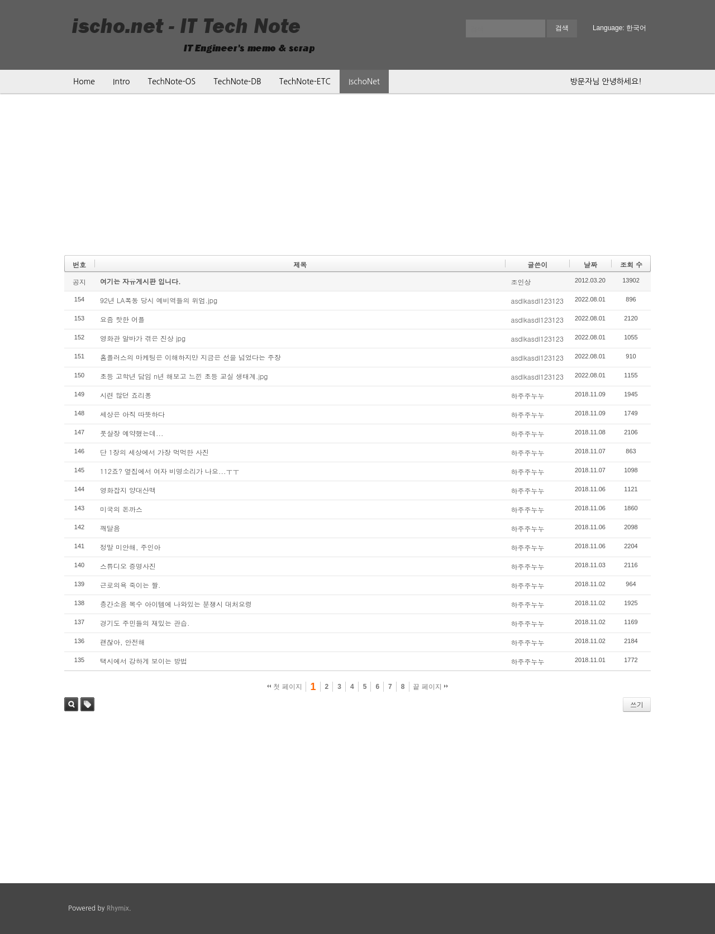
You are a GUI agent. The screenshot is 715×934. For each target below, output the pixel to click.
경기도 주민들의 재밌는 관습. (145, 623)
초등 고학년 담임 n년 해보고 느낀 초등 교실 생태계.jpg (184, 376)
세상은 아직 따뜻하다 (132, 414)
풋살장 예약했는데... (132, 433)
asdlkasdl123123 (537, 300)
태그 (87, 704)
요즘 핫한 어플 (122, 319)
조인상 (521, 281)
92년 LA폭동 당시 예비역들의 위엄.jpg (158, 300)
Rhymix (118, 908)
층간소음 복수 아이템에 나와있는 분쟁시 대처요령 (176, 604)
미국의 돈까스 (121, 509)
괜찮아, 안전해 (122, 641)
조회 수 (631, 264)
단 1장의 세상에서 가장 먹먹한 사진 (154, 452)
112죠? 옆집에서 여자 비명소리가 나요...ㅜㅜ (170, 471)
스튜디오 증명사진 (128, 566)
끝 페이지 (430, 687)
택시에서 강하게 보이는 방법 (143, 660)
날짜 (590, 264)
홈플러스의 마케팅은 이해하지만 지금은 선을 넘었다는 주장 (190, 357)
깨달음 (110, 528)
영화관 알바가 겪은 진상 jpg (142, 338)
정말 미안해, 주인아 (130, 547)
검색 (71, 704)
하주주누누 (527, 395)
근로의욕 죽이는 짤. (130, 585)
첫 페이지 (284, 687)
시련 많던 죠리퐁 (125, 395)
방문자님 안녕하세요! (606, 81)
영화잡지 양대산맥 (128, 490)
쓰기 (637, 704)
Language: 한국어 (619, 28)
